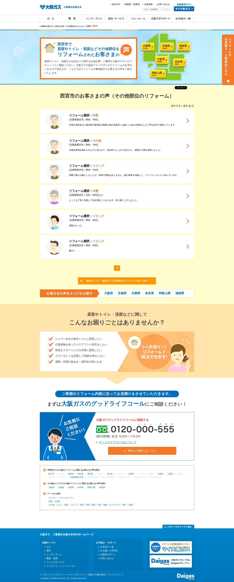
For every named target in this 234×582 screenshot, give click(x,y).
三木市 (141, 474)
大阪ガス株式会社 (97, 574)
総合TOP (116, 4)
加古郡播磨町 (109, 477)
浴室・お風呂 (54, 501)
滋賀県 (179, 293)
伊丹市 (110, 474)
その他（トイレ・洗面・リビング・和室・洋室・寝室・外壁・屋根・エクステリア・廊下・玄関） (91, 505)
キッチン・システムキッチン (61, 498)
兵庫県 (88, 26)
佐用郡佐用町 (156, 477)
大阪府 (108, 293)
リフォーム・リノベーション (61, 566)
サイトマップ (116, 574)
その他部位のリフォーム (75, 26)
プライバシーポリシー (54, 574)
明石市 (81, 474)
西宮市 (90, 474)
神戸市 (51, 474)
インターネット (94, 18)
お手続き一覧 (183, 18)
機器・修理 (52, 558)
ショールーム (138, 18)
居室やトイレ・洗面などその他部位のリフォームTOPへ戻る (117, 281)
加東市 (51, 477)
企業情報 (148, 4)
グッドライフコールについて (117, 442)
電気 (72, 18)
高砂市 (151, 474)
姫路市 (61, 474)
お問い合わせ (163, 4)
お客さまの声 (59, 26)
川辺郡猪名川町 (77, 477)
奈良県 (149, 293)
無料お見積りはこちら (142, 450)
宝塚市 (131, 474)
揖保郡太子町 (124, 477)
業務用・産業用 (132, 4)
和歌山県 (164, 293)
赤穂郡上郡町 (140, 477)
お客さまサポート (160, 18)
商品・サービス (116, 18)
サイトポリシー (76, 574)
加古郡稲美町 (93, 477)
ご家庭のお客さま (46, 26)
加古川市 (120, 474)
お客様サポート (108, 554)
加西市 (180, 474)
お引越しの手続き (109, 550)
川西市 (160, 474)
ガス (50, 18)
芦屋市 (100, 474)
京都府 (122, 293)
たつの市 (62, 477)
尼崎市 (71, 474)
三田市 (170, 474)
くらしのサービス (55, 562)
